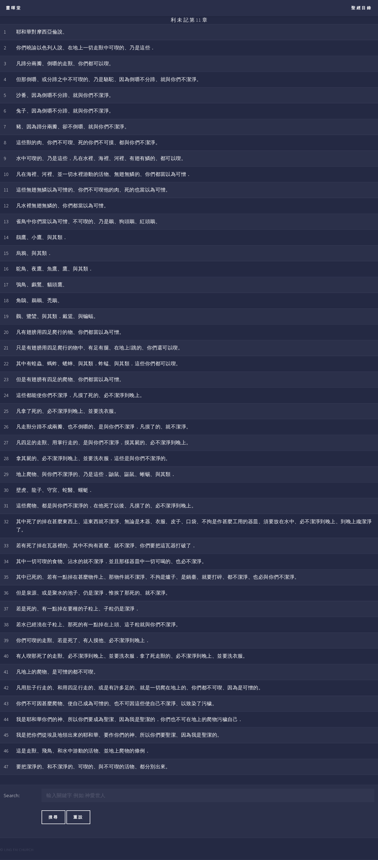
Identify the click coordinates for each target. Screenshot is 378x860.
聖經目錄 (361, 7)
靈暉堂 (13, 7)
